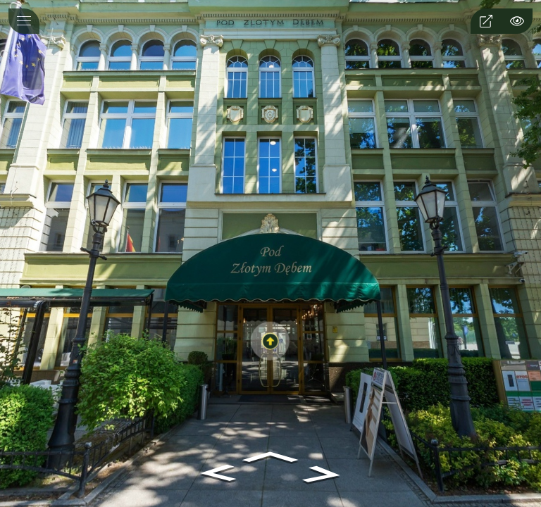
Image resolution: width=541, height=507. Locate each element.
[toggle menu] (23, 21)
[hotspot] (517, 21)
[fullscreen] (486, 21)
